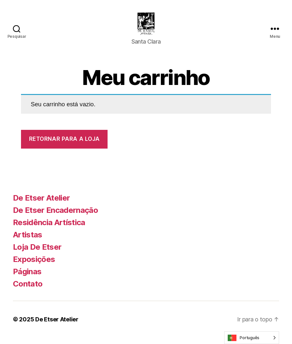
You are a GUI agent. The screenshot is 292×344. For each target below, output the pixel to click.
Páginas (27, 278)
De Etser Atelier (41, 204)
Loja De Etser (37, 253)
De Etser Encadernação (55, 216)
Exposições (34, 265)
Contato (27, 290)
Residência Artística (49, 229)
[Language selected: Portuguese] (251, 337)
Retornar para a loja (64, 145)
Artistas (27, 241)
